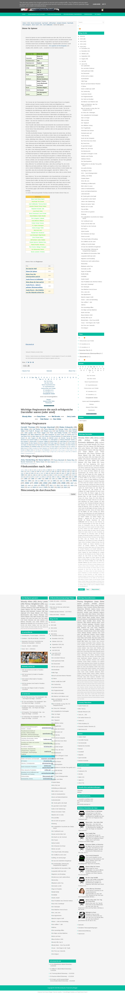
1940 (68, 470)
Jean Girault (72, 431)
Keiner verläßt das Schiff (88, 89)
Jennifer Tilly (90, 637)
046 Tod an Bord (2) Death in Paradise (32, 670)
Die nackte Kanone (83, 717)
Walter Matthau (82, 476)
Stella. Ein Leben (54, 601)
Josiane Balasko (81, 648)
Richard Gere (94, 538)
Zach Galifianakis (48, 24)
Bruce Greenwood (36, 23)
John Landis (28, 433)
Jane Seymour (80, 687)
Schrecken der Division (87, 130)
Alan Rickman (98, 521)
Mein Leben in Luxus (86, 186)
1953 (22, 473)
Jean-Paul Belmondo (83, 577)
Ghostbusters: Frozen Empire (30, 635)
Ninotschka (84, 263)
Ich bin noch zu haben (87, 76)
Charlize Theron (95, 634)
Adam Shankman (49, 434)
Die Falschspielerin (86, 161)
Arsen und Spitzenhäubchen (89, 191)
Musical (80, 749)
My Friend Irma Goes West (88, 141)
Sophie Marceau (96, 695)
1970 (55, 475)
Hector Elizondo (91, 459)
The (40, 379)
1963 (73, 473)
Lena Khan (32, 463)
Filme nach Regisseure (54, 14)
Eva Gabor (82, 683)
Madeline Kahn (95, 619)
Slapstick (80, 754)
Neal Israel (32, 444)
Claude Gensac (25, 627)
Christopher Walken (89, 469)
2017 (28, 487)
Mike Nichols (42, 438)
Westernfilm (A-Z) (85, 356)
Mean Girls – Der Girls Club (94, 822)
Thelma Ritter (90, 678)
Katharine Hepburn (98, 612)
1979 (48, 477)
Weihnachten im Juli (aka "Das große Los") (63, 767)
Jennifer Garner (95, 617)
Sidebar (79, 792)
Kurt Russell (97, 579)
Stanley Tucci (98, 506)
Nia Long (90, 627)
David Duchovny (98, 571)
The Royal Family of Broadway (89, 239)
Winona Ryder (96, 622)
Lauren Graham (92, 690)
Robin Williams (94, 471)
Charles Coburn (96, 567)
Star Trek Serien (48, 381)
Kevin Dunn (101, 491)
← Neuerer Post (25, 371)
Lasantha (59, 992)
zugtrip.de (47, 751)
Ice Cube (99, 499)
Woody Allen (27, 416)
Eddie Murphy (92, 444)
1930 (22, 470)
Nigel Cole (53, 451)
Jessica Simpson (92, 668)
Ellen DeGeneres (86, 681)
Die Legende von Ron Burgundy (58, 45)
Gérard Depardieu (93, 486)
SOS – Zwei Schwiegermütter (89, 173)
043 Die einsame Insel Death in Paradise (33, 683)
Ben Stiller (57, 419)
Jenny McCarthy (97, 687)
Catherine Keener (93, 615)
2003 (36, 483)
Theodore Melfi (53, 448)
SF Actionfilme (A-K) (48, 390)
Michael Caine (98, 503)
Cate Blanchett (85, 634)
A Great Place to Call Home (94, 811)
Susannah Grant (30, 453)
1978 (42, 477)
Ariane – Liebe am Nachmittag (89, 299)
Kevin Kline (83, 493)
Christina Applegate (87, 624)
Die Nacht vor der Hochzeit (88, 226)
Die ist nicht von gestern (88, 211)
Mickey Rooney (82, 537)
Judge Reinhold (90, 491)
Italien (80, 777)
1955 (32, 473)
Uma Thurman (97, 678)
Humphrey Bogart (82, 576)
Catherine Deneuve (91, 659)
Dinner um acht (85, 236)
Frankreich (81, 771)
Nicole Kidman (80, 693)
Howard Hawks (33, 439)
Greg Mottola (63, 446)
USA (41, 24)
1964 (22, 475)
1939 (63, 470)
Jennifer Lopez (88, 612)
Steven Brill (33, 441)
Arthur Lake (91, 440)
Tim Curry (95, 518)
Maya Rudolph (87, 621)
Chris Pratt (96, 569)
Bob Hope (95, 523)
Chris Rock (83, 482)
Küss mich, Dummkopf (87, 284)
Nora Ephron (44, 460)
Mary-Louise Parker (85, 692)
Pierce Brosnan (92, 537)
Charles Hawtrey (26, 607)
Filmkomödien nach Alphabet (36, 14)
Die (36, 377)
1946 (43, 471)
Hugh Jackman (98, 574)
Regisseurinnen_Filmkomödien (73, 14)
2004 (45, 483)
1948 (52, 471)
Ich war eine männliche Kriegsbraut (91, 246)
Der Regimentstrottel (87, 96)
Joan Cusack (87, 607)
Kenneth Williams (86, 442)
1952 (73, 471)
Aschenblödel (85, 78)
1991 (66, 478)
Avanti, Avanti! (85, 279)
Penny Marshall (59, 460)
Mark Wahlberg (94, 479)
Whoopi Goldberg (95, 629)
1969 (50, 475)
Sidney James (83, 584)
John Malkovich (82, 533)
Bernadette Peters (90, 643)
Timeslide (80, 790)
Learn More (96, 4)
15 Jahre (52, 604)
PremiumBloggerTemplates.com (70, 992)
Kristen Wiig (80, 614)
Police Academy (82, 723)
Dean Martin (88, 451)
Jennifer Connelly (89, 687)
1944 (32, 471)
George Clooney (89, 484)
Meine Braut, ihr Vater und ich (35, 282)
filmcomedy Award (42, 17)
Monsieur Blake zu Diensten (94, 844)
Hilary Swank (95, 685)
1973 (73, 475)
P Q (69, 377)
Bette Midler (85, 615)
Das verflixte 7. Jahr (86, 302)
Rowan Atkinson (100, 582)
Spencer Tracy (88, 506)
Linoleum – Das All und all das (30, 638)
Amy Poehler (92, 641)
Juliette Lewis (85, 649)
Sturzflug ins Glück (86, 170)
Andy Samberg (97, 564)
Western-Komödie (83, 760)
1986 (32, 478)
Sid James (89, 446)
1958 (46, 473)
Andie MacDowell (82, 658)
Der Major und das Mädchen (89, 310)
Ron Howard (24, 441)
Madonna (97, 671)
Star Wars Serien (48, 383)
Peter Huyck (61, 451)
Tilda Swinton (87, 622)
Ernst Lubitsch (44, 443)
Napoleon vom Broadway (88, 258)
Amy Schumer (100, 641)
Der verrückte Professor (87, 68)
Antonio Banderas (95, 544)
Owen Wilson (25, 609)
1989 (53, 478)
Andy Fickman (24, 443)
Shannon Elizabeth (95, 676)
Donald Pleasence (85, 549)
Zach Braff (61, 448)
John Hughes (26, 17)
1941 (73, 470)
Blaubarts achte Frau (87, 266)
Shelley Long (80, 656)
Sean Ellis (68, 451)
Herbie (80, 720)
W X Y (51, 379)
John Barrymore (87, 513)
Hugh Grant (91, 499)
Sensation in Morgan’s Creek (89, 153)
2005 (54, 483)
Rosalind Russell (99, 654)
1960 (57, 473)
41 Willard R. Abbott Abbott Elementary (60, 969)
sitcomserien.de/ (47, 763)
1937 (53, 470)
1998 (54, 481)
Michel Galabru (100, 466)
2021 (52, 487)
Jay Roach (45, 23)
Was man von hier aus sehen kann (59, 607)
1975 (27, 477)
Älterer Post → (73, 371)
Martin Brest (24, 448)
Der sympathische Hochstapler (89, 115)
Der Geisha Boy (85, 91)
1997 (48, 481)
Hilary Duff (83, 637)
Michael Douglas (88, 535)
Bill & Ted (81, 708)
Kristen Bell (91, 670)
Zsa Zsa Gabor (80, 698)
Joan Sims (99, 601)
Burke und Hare (85, 312)
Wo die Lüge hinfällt (92, 877)
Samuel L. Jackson (83, 518)
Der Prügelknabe (85, 128)
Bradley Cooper (94, 565)
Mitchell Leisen (53, 438)
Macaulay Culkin (93, 533)
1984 (75, 477)
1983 (70, 477)
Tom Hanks (44, 618)
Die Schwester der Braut (88, 234)
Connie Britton (87, 661)
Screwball (81, 751)
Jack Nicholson (82, 501)
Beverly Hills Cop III (86, 317)
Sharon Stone (88, 695)
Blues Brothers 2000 (87, 315)
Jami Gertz (101, 685)
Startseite (49, 371)
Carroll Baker (84, 680)
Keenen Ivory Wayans (84, 557)
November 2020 (56, 638)
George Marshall (47, 427)
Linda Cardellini (89, 671)
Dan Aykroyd (100, 450)
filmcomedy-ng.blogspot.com (85, 801)
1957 (42, 473)
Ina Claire (83, 666)
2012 (51, 485)
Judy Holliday (97, 648)
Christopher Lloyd (88, 525)
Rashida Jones (80, 695)
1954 (27, 473)
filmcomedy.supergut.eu (83, 804)
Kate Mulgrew (91, 688)
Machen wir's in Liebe (87, 206)
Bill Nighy (89, 508)
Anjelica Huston (95, 609)
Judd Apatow (54, 439)
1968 (44, 475)
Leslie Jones (80, 671)
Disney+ (49, 399)
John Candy (83, 471)
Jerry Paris (62, 443)
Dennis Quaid (90, 527)
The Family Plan (90, 833)
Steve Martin (83, 455)
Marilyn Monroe (96, 639)
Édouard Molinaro (56, 436)
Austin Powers (82, 706)
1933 (35, 470)
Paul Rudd (70, 23)
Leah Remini (99, 690)
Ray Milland (101, 537)
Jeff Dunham (52, 23)
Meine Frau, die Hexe (87, 148)
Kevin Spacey (95, 557)
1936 (48, 470)
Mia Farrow (38, 628)
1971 (61, 475)
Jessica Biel (101, 646)
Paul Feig (39, 444)
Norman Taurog (65, 438)
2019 (40, 487)
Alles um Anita (85, 120)
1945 (37, 471)
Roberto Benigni (91, 582)
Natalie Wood (80, 675)
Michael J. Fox (98, 535)
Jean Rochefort (82, 489)
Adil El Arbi (54, 449)
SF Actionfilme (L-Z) (48, 392)
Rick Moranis (82, 505)
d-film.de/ (48, 770)
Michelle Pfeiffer (99, 626)
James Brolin (91, 576)
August (83, 58)
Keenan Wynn (93, 472)
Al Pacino (90, 564)
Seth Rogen (88, 474)
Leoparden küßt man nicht (88, 256)
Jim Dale (95, 457)
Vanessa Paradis (92, 697)
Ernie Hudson (83, 528)
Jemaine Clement (61, 23)
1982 (63, 477)
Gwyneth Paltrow (81, 646)
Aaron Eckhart (93, 562)
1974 (22, 477)
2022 (33, 17)
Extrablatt (83, 276)
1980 (53, 477)
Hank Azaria (90, 550)
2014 (65, 485)
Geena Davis (80, 665)
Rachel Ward (101, 693)
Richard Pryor (101, 581)
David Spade (81, 527)
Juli (82, 61)
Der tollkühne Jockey (87, 125)
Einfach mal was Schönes (57, 611)
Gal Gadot (92, 644)
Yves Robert (45, 436)
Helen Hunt (89, 685)
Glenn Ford (99, 484)
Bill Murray (100, 446)
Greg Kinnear (82, 486)
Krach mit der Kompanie (87, 138)
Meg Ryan (89, 651)
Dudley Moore (81, 550)
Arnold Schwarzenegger (84, 523)
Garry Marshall (49, 429)
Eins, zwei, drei (85, 292)
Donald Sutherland (97, 549)
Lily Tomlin (101, 649)
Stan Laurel (91, 584)
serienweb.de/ (47, 778)
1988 (46, 478)
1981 (58, 477)
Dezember (84, 48)
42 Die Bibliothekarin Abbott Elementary (61, 964)
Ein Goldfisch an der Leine (88, 241)
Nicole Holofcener (27, 462)
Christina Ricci (85, 644)
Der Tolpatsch (85, 123)
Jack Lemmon (41, 620)
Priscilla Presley (100, 653)
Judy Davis (90, 648)
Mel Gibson (86, 581)
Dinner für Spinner (29, 28)
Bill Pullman (101, 476)
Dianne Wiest (86, 617)
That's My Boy (85, 135)
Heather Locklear (97, 665)
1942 (22, 471)
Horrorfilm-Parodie (83, 740)
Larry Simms (86, 448)
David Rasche (100, 547)
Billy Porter (69, 448)
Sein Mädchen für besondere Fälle (90, 253)
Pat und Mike (84, 209)
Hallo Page (84, 81)
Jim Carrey (92, 477)
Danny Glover (89, 571)
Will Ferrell (96, 455)
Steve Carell (35, 24)
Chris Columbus (60, 444)
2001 (75, 481)
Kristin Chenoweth (99, 670)
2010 (28, 23)
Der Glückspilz (85, 286)
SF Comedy (98, 14)
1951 (68, 471)
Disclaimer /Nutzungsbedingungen (87, 927)
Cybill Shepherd (91, 680)
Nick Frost (101, 515)
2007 (72, 483)
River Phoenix (83, 582)
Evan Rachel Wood (89, 683)
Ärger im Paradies (86, 271)
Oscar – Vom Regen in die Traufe (90, 322)
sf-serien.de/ (48, 761)
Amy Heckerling (28, 460)
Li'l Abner (83, 86)
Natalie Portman (100, 673)
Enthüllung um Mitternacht (88, 183)
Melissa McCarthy (26, 621)
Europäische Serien (49, 393)
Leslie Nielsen (40, 621)
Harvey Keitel (87, 530)
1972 (66, 475)
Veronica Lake (93, 656)
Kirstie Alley (91, 626)
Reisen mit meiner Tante (88, 204)
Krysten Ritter (85, 690)
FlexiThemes (45, 992)
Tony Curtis (81, 508)
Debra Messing (85, 663)
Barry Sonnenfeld (49, 444)
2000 (67, 481)
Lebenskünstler (85, 193)
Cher (98, 659)
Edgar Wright (54, 446)
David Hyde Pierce (90, 547)
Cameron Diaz (96, 632)
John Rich (100, 577)
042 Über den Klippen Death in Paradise (33, 688)
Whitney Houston (100, 697)
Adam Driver (101, 562)
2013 (58, 485)
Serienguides (88, 14)
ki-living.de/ (47, 746)
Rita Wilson (91, 654)
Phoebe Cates (92, 653)
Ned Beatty (93, 581)
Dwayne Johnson (94, 482)
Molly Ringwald (96, 651)
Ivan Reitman (60, 431)
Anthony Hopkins (82, 544)
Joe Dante (23, 444)
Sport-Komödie (82, 757)
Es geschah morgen (86, 146)
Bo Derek (101, 658)
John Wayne (81, 579)
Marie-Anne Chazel (82, 651)
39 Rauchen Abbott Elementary (58, 976)
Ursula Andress (84, 697)
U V (44, 379)
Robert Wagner (97, 516)
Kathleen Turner (82, 626)
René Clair (84, 538)
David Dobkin (46, 446)
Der (33, 377)
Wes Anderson (36, 434)
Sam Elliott (99, 560)
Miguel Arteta (30, 450)
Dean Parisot (71, 444)
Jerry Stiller (93, 577)
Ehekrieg (83, 214)
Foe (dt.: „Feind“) (26, 646)
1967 (39, 475)
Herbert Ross (71, 434)
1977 (37, 477)
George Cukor (63, 429)
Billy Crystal (92, 496)
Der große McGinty (86, 168)
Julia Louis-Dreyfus (82, 670)
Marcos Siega (46, 451)
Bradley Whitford (90, 545)
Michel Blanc (86, 559)
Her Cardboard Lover (87, 221)
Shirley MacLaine (98, 607)
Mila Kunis (85, 641)
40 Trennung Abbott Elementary (59, 973)
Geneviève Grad (100, 644)
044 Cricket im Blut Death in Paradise (32, 679)
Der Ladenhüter (85, 65)
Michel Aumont (92, 515)
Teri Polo (84, 678)
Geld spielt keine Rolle (87, 71)
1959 (52, 473)
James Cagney (82, 552)
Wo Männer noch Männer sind (89, 101)
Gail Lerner (68, 462)
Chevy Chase (88, 498)
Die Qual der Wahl (31, 268)
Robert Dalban (85, 516)
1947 (47, 471)
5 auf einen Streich (86, 94)
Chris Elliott (98, 498)
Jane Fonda (89, 646)
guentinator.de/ (48, 733)
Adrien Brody (98, 494)
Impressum (54, 17)
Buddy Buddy (84, 274)
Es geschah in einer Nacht (88, 199)
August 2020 (55, 647)
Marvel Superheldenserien (48, 384)
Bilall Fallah (70, 449)
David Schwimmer (82, 572)
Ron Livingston (27, 24)
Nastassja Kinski (100, 692)
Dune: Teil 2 (25, 649)
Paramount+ (48, 402)
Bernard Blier (82, 496)
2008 (22, 485)
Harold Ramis (53, 441)
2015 (72, 485)
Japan (80, 780)
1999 (61, 481)
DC (44, 386)
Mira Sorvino (93, 692)
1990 (59, 478)
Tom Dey (37, 450)
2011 (43, 485)
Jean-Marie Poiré (25, 436)
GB (79, 774)
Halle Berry (83, 685)
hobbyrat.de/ (47, 739)
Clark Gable (99, 525)
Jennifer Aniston (98, 603)
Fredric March (100, 510)
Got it (104, 4)
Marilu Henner (91, 673)
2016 (22, 487)
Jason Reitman (25, 446)
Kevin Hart (101, 477)
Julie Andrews (31, 628)
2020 (45, 487)
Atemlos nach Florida (87, 156)
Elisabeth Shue (98, 680)
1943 (28, 471)
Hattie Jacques (83, 603)
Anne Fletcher (60, 462)
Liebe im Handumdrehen (88, 188)
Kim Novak (97, 688)
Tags (88, 589)
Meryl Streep (97, 621)
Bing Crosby (86, 565)
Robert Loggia (94, 493)
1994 (29, 481)
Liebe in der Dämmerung (88, 201)
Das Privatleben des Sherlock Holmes (91, 281)
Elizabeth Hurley (99, 624)
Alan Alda (89, 521)
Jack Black (99, 488)
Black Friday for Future (93, 866)
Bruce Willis (83, 477)
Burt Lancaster (87, 567)
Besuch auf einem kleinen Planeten (90, 83)
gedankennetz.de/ (47, 728)
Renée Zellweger (81, 654)
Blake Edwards (66, 427)
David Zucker (60, 434)
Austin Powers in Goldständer (34, 279)
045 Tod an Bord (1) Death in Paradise (32, 674)
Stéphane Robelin (100, 584)
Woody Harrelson (91, 520)
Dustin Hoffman (100, 527)
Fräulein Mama (85, 178)
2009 (29, 485)
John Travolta (88, 503)
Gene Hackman (94, 528)
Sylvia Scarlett (85, 231)
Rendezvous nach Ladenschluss (90, 261)
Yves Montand (83, 586)
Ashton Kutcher (89, 481)
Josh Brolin (88, 555)
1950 (63, 471)
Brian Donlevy (98, 508)
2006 (63, 483)
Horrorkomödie (82, 743)
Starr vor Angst (85, 117)
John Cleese (96, 554)
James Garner (87, 532)
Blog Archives (95, 589)
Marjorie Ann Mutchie (26, 623)
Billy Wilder (25, 429)
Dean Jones (90, 510)
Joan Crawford (100, 668)
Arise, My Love (85, 181)
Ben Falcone (34, 443)
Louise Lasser (87, 639)
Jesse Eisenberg (93, 552)
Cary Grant (94, 467)
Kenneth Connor (86, 450)
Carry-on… (81, 714)
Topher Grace (81, 542)
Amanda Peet (100, 656)
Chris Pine (88, 569)
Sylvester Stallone (82, 562)
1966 (34, 475)
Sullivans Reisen (85, 159)
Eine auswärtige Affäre (87, 307)
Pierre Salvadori (43, 448)
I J (50, 377)
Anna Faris (94, 605)
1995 (36, 481)
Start (23, 14)
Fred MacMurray (91, 464)
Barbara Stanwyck (93, 658)
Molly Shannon (81, 627)
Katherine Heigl (86, 619)
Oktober (83, 53)
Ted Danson (89, 540)
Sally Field (86, 676)
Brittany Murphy (86, 632)
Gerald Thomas (28, 427)
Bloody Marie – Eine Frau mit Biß (90, 320)
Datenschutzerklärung (84, 930)
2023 (65, 487)
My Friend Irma (85, 143)
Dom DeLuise (82, 499)
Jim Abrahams (44, 439)
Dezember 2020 (56, 635)
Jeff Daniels (94, 489)
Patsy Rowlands (99, 627)
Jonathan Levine (35, 446)
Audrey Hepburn (81, 643)
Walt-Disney (81, 729)
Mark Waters (36, 436)
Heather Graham (88, 665)
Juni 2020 (55, 653)
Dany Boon (41, 416)
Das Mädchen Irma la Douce (89, 289)
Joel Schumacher (29, 451)
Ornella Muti (94, 693)
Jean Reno (101, 469)
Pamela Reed (88, 675)
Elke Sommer (87, 636)
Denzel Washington (94, 572)
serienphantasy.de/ (47, 773)
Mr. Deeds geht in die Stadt (88, 196)
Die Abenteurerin (85, 151)
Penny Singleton (32, 604)
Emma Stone (96, 636)
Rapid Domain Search (82, 992)
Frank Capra (53, 443)
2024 (81, 36)
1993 (22, 481)
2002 (27, 483)
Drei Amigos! (84, 328)
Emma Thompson (94, 681)
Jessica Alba (84, 668)
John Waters (38, 451)
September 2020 (57, 644)
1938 (58, 470)
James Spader (99, 576)
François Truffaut (43, 441)
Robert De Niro (93, 505)
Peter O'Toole (95, 559)
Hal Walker (83, 511)
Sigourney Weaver (83, 609)
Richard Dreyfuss (89, 560)
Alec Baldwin (92, 476)
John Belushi (87, 554)
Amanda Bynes (88, 631)
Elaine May (70, 460)
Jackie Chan (95, 530)
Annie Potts (96, 631)
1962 (68, 473)
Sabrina (83, 304)
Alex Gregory (62, 449)
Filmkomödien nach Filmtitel (48, 388)
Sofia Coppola (51, 462)
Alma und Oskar (54, 614)
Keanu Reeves (98, 555)
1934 (39, 470)
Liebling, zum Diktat (86, 175)
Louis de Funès (83, 457)
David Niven (81, 510)
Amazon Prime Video (49, 401)
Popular (81, 589)
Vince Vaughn (98, 474)
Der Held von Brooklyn (87, 99)
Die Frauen (84, 228)
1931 (26, 470)
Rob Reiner (44, 419)
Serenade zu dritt (86, 269)
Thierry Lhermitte (98, 540)
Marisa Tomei (96, 614)
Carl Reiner (36, 429)
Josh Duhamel (98, 513)
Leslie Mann (88, 614)
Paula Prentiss (84, 653)
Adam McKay (66, 436)
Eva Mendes (101, 663)
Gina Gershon (98, 683)
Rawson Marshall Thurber (67, 439)
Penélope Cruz (97, 675)
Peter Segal (41, 433)
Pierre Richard (95, 453)
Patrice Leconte (33, 448)
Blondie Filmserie (83, 711)
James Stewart (94, 501)
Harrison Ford (98, 550)
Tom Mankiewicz (46, 450)
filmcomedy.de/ (48, 776)
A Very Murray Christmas (93, 888)
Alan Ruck (99, 542)
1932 (30, 470)
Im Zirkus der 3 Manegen (88, 112)
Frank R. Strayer (34, 431)
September (84, 56)
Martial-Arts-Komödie (84, 746)
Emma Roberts (93, 663)
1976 (32, 477)
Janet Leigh (95, 646)
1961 (62, 473)
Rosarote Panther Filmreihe (85, 726)
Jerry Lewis (71, 416)
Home (24, 23)
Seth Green (88, 494)
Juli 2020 (54, 650)
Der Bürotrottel (85, 73)
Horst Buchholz (88, 574)
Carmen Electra (81, 659)
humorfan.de (47, 743)
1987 (39, 478)
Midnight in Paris (91, 912)
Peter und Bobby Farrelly (59, 433)
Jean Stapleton (90, 666)
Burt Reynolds (100, 481)
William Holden (91, 542)
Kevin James (83, 479)
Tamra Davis (40, 462)
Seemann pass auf (86, 133)
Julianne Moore (84, 688)
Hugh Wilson (63, 441)
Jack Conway (93, 511)
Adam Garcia (83, 564)
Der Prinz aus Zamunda (87, 325)
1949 (58, 471)
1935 (44, 470)
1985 (25, 478)
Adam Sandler (99, 448)
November (84, 51)
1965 (29, 475)
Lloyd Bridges (82, 515)
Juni (82, 64)
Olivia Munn (88, 693)
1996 (41, 481)
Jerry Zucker (71, 443)
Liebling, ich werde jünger (88, 244)
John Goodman (98, 532)
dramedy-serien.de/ (47, 758)
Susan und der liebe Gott (88, 223)
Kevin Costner (89, 579)
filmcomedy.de (30, 344)
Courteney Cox (95, 661)
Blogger (75, 988)
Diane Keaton (34, 627)
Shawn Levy (48, 431)
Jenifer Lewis (97, 666)
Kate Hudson (98, 637)
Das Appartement (86, 294)
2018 (34, 487)
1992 (73, 478)
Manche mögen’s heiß (87, 297)
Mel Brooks (56, 416)
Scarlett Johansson (83, 629)
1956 (37, 473)
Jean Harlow (43, 627)
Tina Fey (87, 656)
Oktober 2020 (56, 641)
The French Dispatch (92, 855)
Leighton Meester (93, 649)
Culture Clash (82, 737)
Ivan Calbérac (71, 446)
